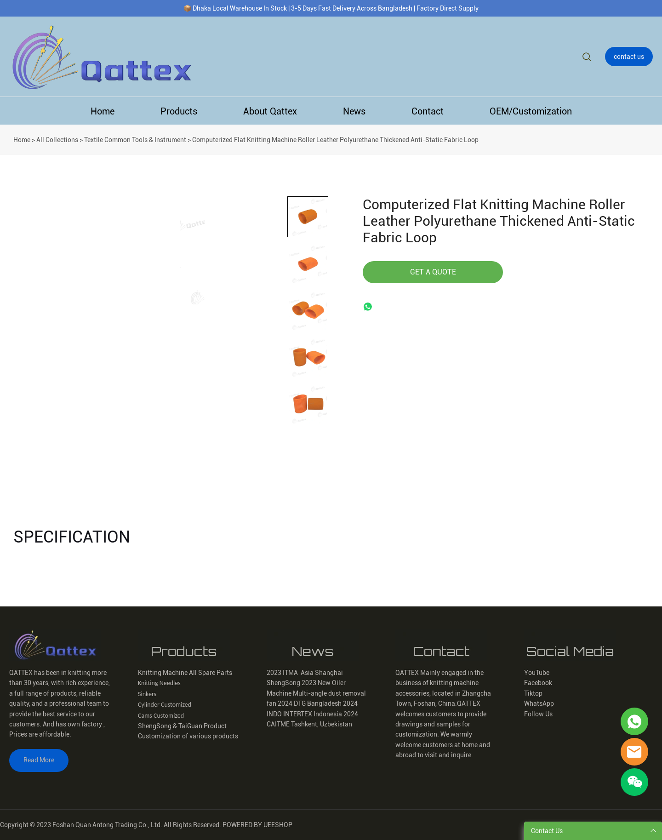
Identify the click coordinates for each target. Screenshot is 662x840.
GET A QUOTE (433, 272)
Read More (38, 760)
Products (178, 111)
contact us (629, 56)
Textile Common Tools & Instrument (135, 139)
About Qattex (270, 111)
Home (102, 111)
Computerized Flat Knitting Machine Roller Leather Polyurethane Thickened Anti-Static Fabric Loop (335, 139)
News (354, 111)
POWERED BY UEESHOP (257, 825)
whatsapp (370, 308)
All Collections (57, 139)
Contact (427, 111)
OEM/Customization (531, 111)
